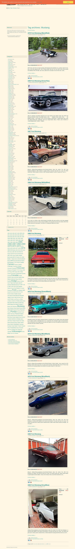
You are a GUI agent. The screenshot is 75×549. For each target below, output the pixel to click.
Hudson (9, 129)
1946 (18, 236)
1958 (17, 240)
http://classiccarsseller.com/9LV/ (37, 76)
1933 (13, 235)
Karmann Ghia (20, 297)
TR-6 (16, 329)
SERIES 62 (14, 319)
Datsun (9, 279)
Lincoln (9, 153)
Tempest (23, 326)
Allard (9, 63)
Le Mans (21, 299)
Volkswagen (10, 203)
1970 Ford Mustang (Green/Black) (39, 291)
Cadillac (9, 88)
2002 (17, 250)
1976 (14, 248)
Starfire (11, 324)
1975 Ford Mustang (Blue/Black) (39, 334)
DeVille (9, 281)
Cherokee (9, 268)
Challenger (10, 266)
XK (13, 333)
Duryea (9, 111)
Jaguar (9, 137)
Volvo (9, 206)
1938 (8, 236)
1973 (22, 246)
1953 (19, 238)
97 (47, 543)
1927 (16, 233)
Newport (12, 308)
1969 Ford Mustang (34, 233)
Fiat (15, 288)
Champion (15, 266)
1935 (18, 235)
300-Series (9, 251)
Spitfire (22, 322)
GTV (19, 292)
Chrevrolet (10, 96)
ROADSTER (20, 315)
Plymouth (9, 177)
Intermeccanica (10, 132)
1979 (32, 75)
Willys (9, 207)
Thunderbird (13, 327)
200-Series (12, 250)
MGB (8, 304)
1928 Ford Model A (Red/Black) (13, 343)
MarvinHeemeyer (35, 82)
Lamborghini (10, 146)
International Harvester (12, 135)
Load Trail (10, 154)
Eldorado (13, 284)
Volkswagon (10, 204)
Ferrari (12, 288)
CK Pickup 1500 (21, 270)
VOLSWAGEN (10, 205)
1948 (23, 236)
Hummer (9, 130)
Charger (19, 266)
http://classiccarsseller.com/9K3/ (37, 329)
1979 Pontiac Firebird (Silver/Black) (14, 341)
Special (9, 322)
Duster (18, 281)
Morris (9, 167)
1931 (8, 235)
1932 (11, 235)
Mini (9, 165)
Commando (13, 273)
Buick (9, 87)
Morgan (9, 166)
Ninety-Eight (16, 308)
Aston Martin (10, 72)
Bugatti (9, 86)
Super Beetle (14, 326)
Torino (17, 327)
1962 (11, 242)
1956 (11, 240)
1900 (8, 233)
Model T (21, 304)
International (10, 134)
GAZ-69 (9, 120)
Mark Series (22, 300)
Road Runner (14, 315)
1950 (11, 238)
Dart (23, 277)
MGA (22, 302)
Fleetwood (9, 290)
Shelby (9, 191)
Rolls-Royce (10, 317)
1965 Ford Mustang (34, 434)
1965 (32, 126)
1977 (17, 248)
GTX (22, 292)
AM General (10, 64)
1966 (32, 228)
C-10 (15, 262)
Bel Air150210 (21, 259)
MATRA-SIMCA (10, 158)
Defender (13, 279)
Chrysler (9, 98)
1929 (21, 233)
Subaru (9, 196)
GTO (17, 292)
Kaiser (9, 142)
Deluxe (16, 279)
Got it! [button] (68, 2)
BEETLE (14, 257)
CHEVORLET (10, 94)
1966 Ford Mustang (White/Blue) (39, 182)
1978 (19, 248)
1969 (32, 286)
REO (9, 185)
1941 (16, 236)
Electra (17, 284)
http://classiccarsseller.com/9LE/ (37, 127)
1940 (13, 236)
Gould (9, 122)
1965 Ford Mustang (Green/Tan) (38, 81)
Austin (9, 74)
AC (8, 60)
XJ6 (11, 333)
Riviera (8, 315)
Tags (8, 230)
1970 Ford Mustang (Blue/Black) (39, 376)
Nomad (20, 308)
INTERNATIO (10, 133)
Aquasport (10, 70)
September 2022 (11, 227)
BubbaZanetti (35, 34)
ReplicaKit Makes (19, 313)
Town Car (9, 329)
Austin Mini (10, 76)
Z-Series (16, 333)
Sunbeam (9, 197)
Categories (9, 56)
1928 (18, 233)
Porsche (9, 179)
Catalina (20, 264)
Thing (8, 327)
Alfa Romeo (10, 62)
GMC (9, 121)
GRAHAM (10, 123)
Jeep (15, 297)
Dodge (9, 109)
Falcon (9, 288)
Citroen (9, 99)
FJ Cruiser (22, 288)
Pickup (18, 310)
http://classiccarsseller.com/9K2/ (37, 287)
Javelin (12, 297)
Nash (9, 168)
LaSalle (9, 149)
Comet (8, 273)
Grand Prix (9, 292)
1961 (8, 242)
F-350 (12, 286)
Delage (9, 105)
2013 (19, 250)
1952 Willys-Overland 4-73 (12, 340)
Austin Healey (10, 75)
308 (15, 251)
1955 (8, 240)
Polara (8, 312)
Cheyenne (9, 270)
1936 (21, 235)
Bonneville (15, 260)
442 (11, 253)
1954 (22, 238)
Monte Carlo (10, 306)
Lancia (9, 147)
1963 (14, 242)
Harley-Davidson (11, 124)
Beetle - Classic (11, 259)
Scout (20, 317)
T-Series (19, 326)
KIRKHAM (10, 145)
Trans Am (20, 329)
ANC (9, 69)
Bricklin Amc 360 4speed (12, 84)
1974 (8, 248)
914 (17, 253)
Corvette (14, 275)
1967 (32, 177)
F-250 (8, 286)
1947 (21, 236)
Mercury (9, 161)
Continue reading (31, 73)
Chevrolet (9, 95)
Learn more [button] (39, 2)
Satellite (17, 317)
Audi (9, 73)
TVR (9, 201)
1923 (11, 233)
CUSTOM (16, 277)
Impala (15, 293)
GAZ (9, 119)
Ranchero (13, 313)
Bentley (9, 81)
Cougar (20, 275)
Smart (9, 192)
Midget (11, 304)
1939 (11, 236)
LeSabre (9, 300)
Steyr (9, 193)
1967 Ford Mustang (34, 131)
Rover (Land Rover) (11, 189)
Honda (8, 293)
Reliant (9, 183)
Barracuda (9, 257)
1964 (17, 242)
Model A (17, 304)
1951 (14, 238)
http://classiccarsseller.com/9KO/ (37, 229)
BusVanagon (10, 262)
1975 (32, 371)
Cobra (9, 100)
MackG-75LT (10, 156)
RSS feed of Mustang (31, 30)
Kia (8, 143)
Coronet (23, 273)
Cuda (12, 277)
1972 (19, 246)
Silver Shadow (13, 320)
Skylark (17, 320)
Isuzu (9, 136)
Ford (44, 34)
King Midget (10, 144)
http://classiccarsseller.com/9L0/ (37, 178)
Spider (19, 322)
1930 (23, 233)
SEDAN (10, 319)
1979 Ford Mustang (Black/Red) (38, 33)
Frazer (9, 118)
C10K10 (18, 262)
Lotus (9, 155)
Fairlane (20, 286)
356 (20, 251)
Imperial (19, 293)
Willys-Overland (10, 208)
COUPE (9, 277)
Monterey (15, 306)
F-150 (23, 284)
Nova (24, 308)
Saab (9, 190)
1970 (32, 328)
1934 (16, 235)
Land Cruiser (10, 299)
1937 (23, 235)
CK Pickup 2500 (10, 271)
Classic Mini (17, 271)
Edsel (9, 112)
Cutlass (20, 277)
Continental (18, 273)
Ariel (9, 71)
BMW (9, 82)
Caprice (16, 264)
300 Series (22, 250)
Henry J (9, 125)
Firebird (18, 288)
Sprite (8, 324)
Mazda (9, 159)
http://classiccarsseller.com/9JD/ (37, 372)
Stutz (9, 195)
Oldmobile (10, 171)
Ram (9, 181)
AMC (9, 65)
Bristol (9, 85)
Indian (9, 131)
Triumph (9, 331)
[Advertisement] (38, 18)
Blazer (8, 260)
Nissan (9, 169)
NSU (9, 170)
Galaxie (20, 290)
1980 (8, 250)
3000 (13, 251)
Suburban (21, 324)
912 (15, 253)
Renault (9, 184)
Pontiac (9, 178)
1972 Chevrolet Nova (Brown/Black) (14, 342)
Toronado (21, 327)
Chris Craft (10, 97)
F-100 (20, 284)
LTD (16, 300)
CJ (17, 270)
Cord (9, 101)
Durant (9, 110)
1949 (8, 238)
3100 (18, 251)
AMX (11, 255)
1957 (14, 240)
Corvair (9, 275)
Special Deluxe (14, 322)
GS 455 (14, 292)
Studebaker (10, 194)
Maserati (9, 157)
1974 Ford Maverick (11, 339)
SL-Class (22, 320)
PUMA (9, 180)
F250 (17, 286)
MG (20, 302)
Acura (9, 61)
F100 (14, 286)
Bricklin (9, 83)
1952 (17, 238)
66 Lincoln (10, 59)
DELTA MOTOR (10, 106)
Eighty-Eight (18, 282)
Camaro (9, 89)
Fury (17, 290)
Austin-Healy (10, 77)
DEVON (9, 108)
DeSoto (9, 107)
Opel (9, 173)
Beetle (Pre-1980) (20, 257)
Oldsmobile (10, 172)
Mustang (36, 75)
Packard (15, 310)
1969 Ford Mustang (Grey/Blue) (38, 485)
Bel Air (16, 258)
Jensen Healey (10, 141)
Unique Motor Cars (11, 202)
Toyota (13, 329)
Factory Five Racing (11, 113)
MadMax (34, 293)
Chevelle (9, 93)
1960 (22, 240)
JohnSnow (34, 235)
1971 (14, 246)
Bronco (19, 260)
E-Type (11, 283)
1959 (19, 240)
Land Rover (10, 148)
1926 (13, 233)
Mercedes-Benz (10, 160)
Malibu (18, 300)
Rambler (9, 182)
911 (13, 253)
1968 (19, 244)
